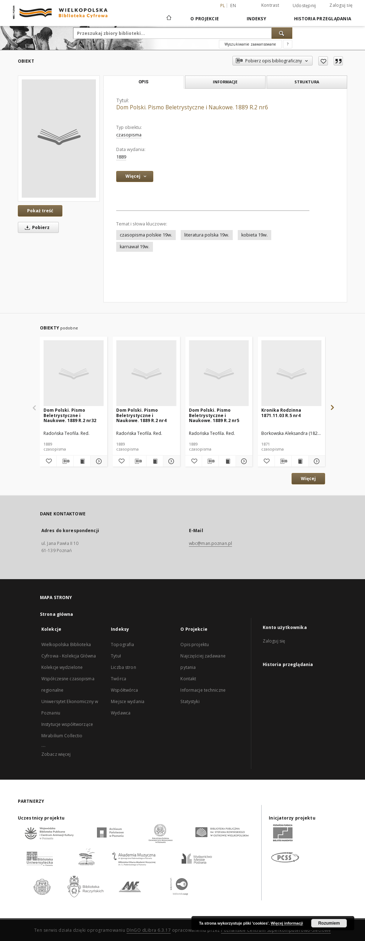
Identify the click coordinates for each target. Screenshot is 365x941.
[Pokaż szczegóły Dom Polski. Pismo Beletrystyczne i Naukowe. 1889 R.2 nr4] (170, 461)
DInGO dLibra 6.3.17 (149, 930)
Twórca (118, 679)
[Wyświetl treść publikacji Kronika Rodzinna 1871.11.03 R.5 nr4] (300, 461)
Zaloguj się (341, 5)
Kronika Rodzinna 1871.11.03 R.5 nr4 (281, 412)
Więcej (308, 478)
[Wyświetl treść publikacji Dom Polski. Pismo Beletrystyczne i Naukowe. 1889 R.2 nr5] (227, 461)
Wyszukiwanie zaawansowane (250, 44)
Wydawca (120, 713)
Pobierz (36, 227)
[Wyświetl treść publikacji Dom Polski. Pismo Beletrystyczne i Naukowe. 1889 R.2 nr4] (154, 461)
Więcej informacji (287, 923)
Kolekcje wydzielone (62, 667)
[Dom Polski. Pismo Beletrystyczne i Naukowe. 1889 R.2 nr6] (59, 138)
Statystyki (189, 701)
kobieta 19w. (254, 235)
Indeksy (256, 19)
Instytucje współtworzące (67, 724)
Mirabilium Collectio (61, 736)
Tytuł (116, 656)
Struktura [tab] (306, 81)
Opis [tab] (143, 81)
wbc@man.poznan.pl (210, 543)
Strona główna (56, 614)
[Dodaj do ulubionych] (323, 61)
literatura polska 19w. (206, 235)
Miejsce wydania (127, 701)
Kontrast (270, 5)
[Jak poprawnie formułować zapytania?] (287, 44)
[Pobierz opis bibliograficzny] (65, 461)
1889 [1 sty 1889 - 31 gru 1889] (121, 157)
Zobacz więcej (56, 754)
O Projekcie (204, 19)
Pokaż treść (40, 211)
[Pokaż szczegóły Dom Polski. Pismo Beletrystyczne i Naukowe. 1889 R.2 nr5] (243, 461)
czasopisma (129, 135)
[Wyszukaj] (282, 33)
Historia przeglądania (322, 19)
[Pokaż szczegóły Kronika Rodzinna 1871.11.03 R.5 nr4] (316, 461)
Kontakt (188, 679)
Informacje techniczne (203, 690)
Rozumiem (329, 923)
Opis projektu (194, 644)
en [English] (233, 5)
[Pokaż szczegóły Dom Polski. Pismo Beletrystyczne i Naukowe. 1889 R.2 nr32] (97, 461)
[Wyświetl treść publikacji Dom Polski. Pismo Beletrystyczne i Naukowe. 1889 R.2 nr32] (82, 461)
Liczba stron (123, 667)
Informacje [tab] (225, 81)
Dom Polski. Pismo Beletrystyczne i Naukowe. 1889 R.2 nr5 (214, 415)
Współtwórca (124, 690)
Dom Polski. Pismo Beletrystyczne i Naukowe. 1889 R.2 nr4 (141, 415)
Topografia (122, 644)
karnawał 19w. (134, 247)
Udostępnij (304, 6)
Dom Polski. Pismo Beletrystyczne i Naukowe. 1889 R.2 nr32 (69, 415)
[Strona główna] (168, 18)
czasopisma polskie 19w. (146, 235)
